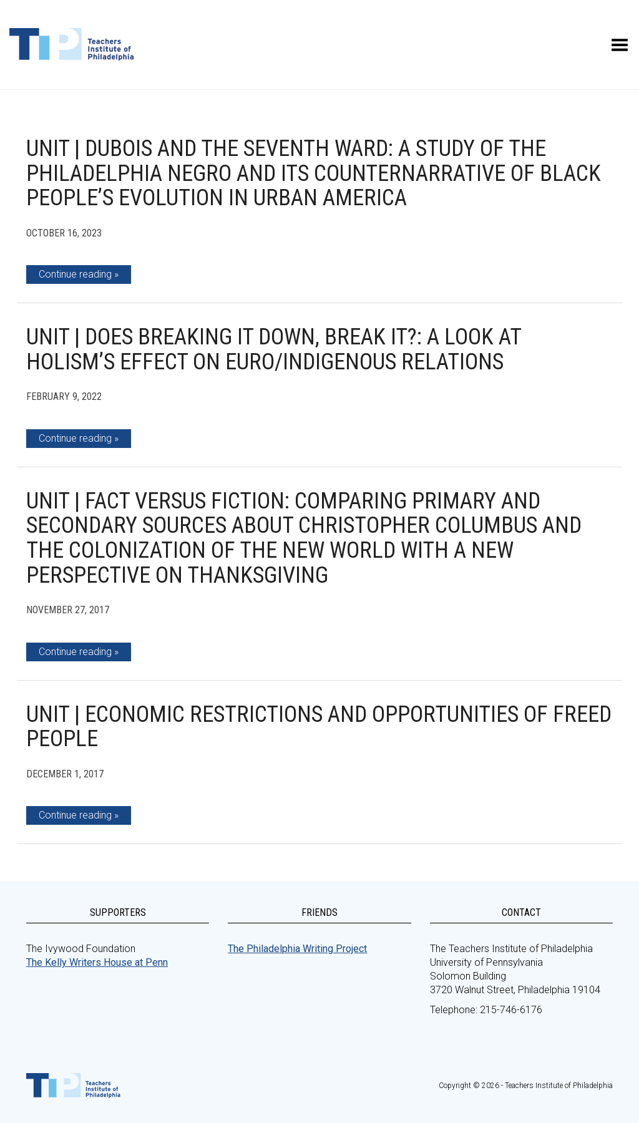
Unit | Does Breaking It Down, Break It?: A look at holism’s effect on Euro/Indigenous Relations (273, 349)
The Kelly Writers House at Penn (97, 962)
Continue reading (75, 274)
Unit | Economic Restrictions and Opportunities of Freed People (319, 726)
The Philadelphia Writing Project (297, 949)
